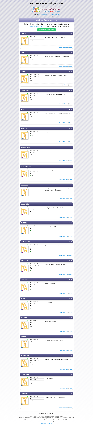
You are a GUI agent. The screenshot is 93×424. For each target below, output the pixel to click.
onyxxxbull (24, 336)
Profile (60, 47)
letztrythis (24, 279)
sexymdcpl (24, 317)
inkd (22, 52)
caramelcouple (25, 147)
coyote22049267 (26, 90)
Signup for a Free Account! (46, 29)
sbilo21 (23, 298)
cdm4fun (23, 71)
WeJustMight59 (25, 242)
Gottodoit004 (25, 374)
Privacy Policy (50, 423)
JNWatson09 (24, 261)
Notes (66, 47)
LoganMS (24, 128)
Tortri (22, 109)
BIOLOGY (24, 223)
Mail (64, 47)
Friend (70, 47)
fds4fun (23, 33)
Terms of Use (43, 423)
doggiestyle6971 (26, 166)
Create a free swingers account (34, 26)
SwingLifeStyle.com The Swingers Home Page (49, 14)
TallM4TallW (24, 185)
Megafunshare (25, 355)
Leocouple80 (25, 204)
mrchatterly (24, 393)
